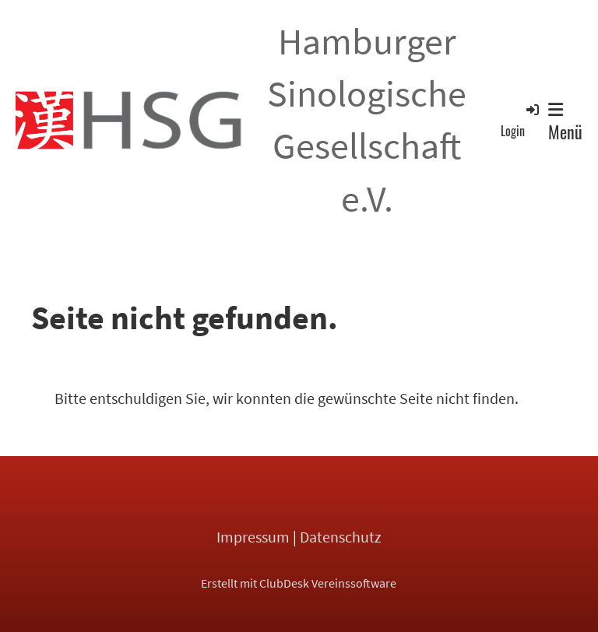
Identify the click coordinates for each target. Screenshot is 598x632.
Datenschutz (341, 536)
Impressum (253, 536)
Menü (565, 123)
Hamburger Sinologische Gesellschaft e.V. (366, 120)
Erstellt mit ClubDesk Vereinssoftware (298, 583)
